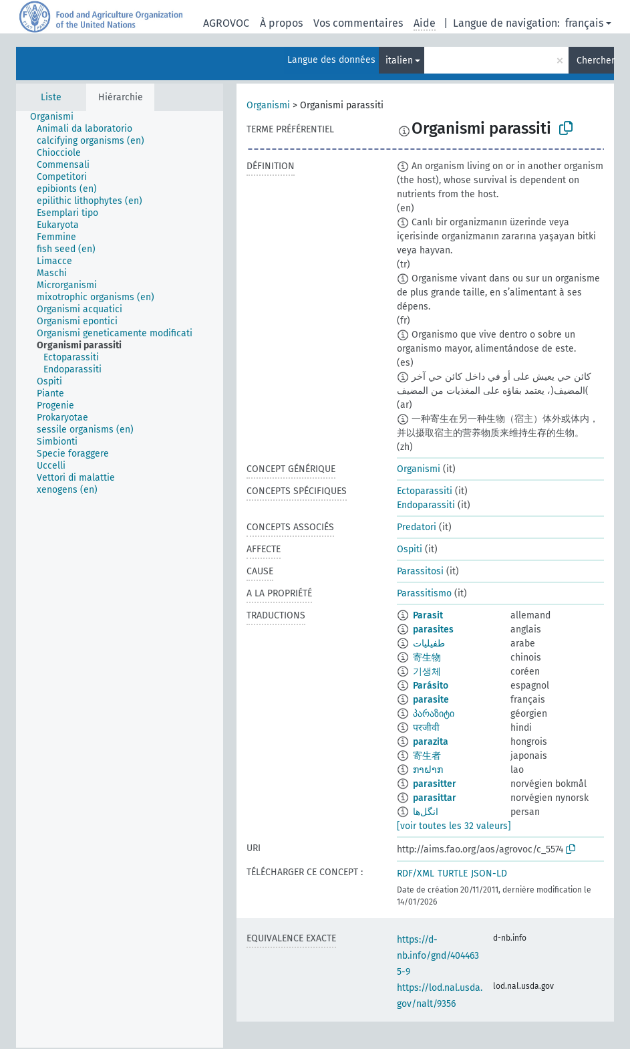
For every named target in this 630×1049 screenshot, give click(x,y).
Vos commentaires (358, 23)
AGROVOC (226, 23)
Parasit (428, 615)
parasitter (434, 784)
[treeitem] (57, 117)
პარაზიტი (433, 713)
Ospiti (409, 549)
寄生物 (427, 657)
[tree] (119, 579)
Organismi (268, 105)
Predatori (416, 527)
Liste (51, 97)
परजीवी (426, 727)
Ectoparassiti (424, 491)
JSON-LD (489, 873)
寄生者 (427, 756)
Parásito (430, 685)
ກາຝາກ (428, 770)
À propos (281, 23)
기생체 (427, 671)
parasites (433, 629)
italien (399, 60)
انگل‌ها (425, 812)
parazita (430, 741)
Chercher (595, 60)
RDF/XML (415, 873)
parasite (431, 699)
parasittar (434, 798)
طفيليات (429, 643)
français (584, 23)
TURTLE (453, 873)
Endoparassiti (426, 505)
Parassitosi (420, 571)
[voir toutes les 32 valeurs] (454, 826)
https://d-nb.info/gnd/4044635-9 (438, 955)
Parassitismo (424, 593)
